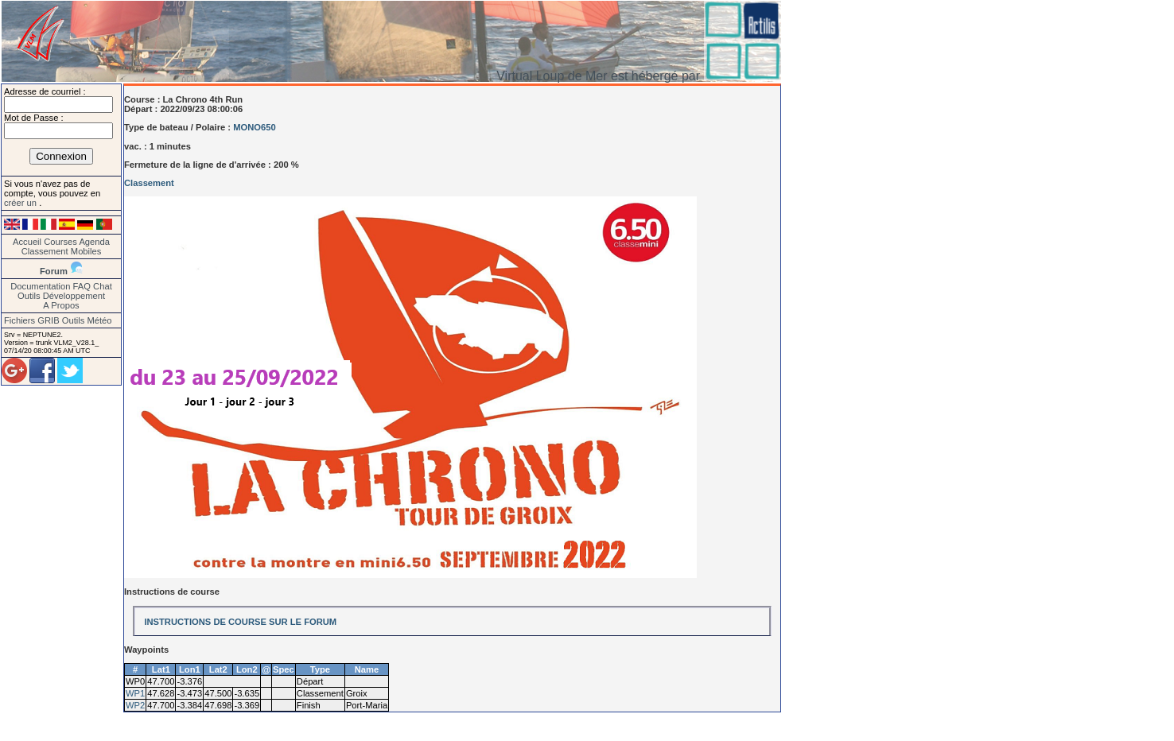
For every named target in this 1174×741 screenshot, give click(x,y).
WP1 (135, 693)
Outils (29, 296)
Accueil (27, 241)
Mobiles (86, 251)
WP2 (135, 705)
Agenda (94, 241)
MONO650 (254, 127)
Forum (54, 271)
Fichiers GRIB (32, 320)
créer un (21, 203)
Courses (60, 241)
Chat (102, 286)
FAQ (82, 286)
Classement (44, 251)
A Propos (61, 305)
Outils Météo (87, 320)
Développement (74, 296)
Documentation (40, 286)
